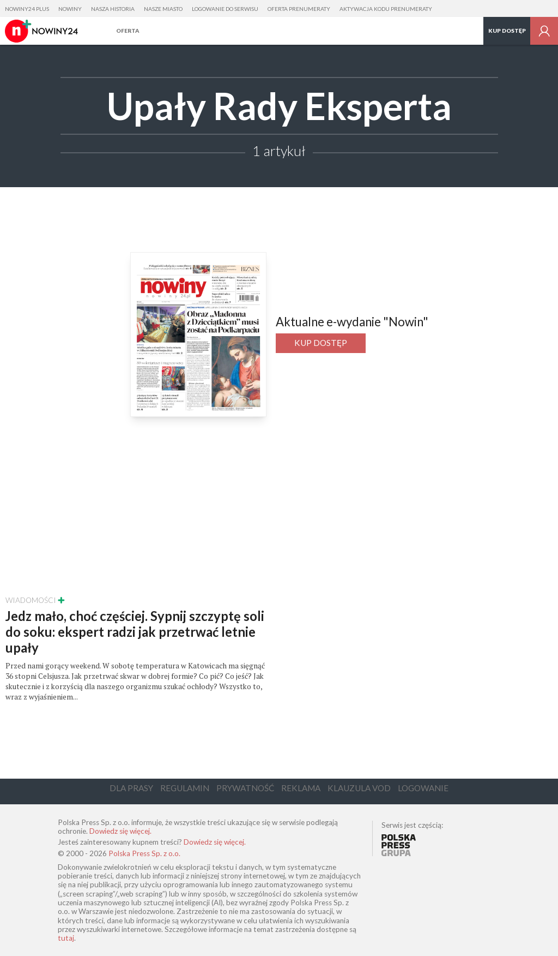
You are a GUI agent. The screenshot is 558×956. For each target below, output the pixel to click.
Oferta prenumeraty (299, 8)
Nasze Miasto (163, 8)
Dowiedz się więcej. (120, 831)
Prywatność (245, 788)
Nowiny (70, 8)
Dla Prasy (131, 788)
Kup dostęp (507, 30)
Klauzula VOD (359, 788)
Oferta (128, 30)
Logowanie (423, 788)
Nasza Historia (113, 8)
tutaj (66, 938)
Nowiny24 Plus (27, 8)
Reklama (300, 788)
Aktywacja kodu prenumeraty (385, 8)
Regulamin (184, 788)
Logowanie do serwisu (225, 8)
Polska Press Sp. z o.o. (144, 853)
